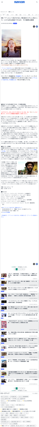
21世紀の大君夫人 (15, 417)
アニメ (24, 14)
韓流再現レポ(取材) (24, 409)
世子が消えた (22, 415)
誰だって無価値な (26, 421)
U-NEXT (2, 404)
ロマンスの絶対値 (13, 423)
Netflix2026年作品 (12, 400)
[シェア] (37, 26)
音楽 (29, 14)
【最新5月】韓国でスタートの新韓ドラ (10, 409)
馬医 (21, 413)
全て (4, 14)
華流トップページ (5, 425)
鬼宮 (2, 415)
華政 (7, 413)
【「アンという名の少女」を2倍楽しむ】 (17, 215)
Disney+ (19, 400)
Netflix (3, 400)
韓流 (8, 14)
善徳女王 (16, 415)
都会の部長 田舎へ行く (16, 421)
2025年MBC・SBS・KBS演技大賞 (18, 398)
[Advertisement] (19, 7)
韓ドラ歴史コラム (20, 404)
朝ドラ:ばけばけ (4, 396)
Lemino (8, 404)
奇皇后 (6, 415)
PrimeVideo (4, 402)
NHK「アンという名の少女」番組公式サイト (12, 207)
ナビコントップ (4, 11)
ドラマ (12, 14)
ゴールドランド (4, 423)
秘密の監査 (3, 419)
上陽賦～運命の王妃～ (30, 425)
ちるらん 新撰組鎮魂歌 (23, 396)
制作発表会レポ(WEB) (6, 411)
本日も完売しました (5, 421)
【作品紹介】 (18, 76)
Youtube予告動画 (6, 212)
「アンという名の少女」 (7, 68)
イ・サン (26, 413)
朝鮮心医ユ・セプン (14, 413)
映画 (16, 14)
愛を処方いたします (5, 417)
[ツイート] (34, 26)
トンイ (2, 413)
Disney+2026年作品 (28, 400)
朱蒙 (11, 415)
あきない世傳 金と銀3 (5, 398)
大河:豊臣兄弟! (13, 396)
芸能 (20, 14)
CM (32, 14)
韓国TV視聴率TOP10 (16, 411)
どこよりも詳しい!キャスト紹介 (28, 411)
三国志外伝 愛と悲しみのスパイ (17, 425)
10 (27, 269)
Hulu (13, 404)
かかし (31, 417)
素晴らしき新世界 (24, 417)
